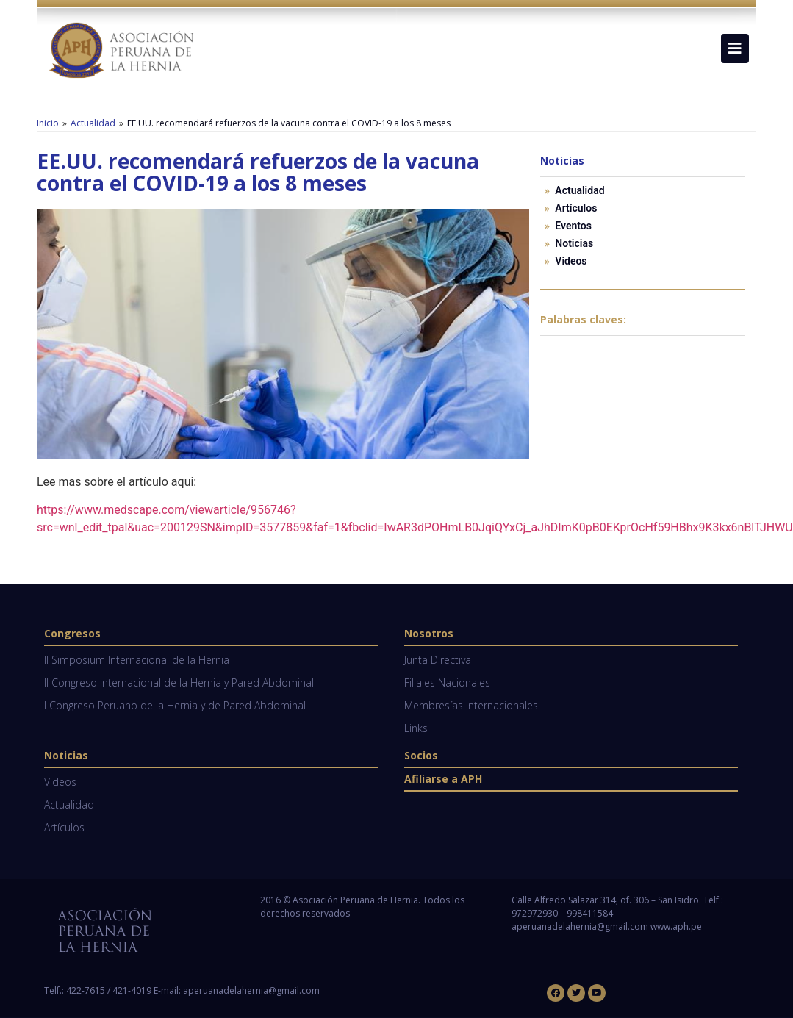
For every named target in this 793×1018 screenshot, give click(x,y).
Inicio (48, 123)
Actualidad (93, 123)
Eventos (573, 226)
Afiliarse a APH (443, 779)
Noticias (574, 243)
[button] (735, 48)
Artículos (576, 208)
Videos (570, 261)
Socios (421, 755)
